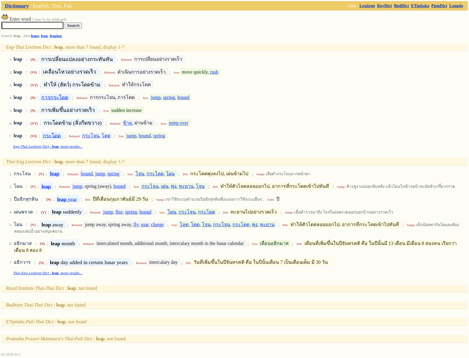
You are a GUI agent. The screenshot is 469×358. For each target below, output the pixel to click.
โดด (106, 135)
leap (44, 36)
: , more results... (47, 146)
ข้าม (127, 123)
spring (169, 97)
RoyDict (384, 5)
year (67, 199)
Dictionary (17, 6)
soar (145, 224)
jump (156, 97)
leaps (35, 36)
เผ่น (164, 186)
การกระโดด (54, 97)
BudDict (401, 5)
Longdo (456, 5)
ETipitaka (420, 5)
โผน (170, 173)
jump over (178, 123)
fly (135, 224)
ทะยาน (186, 186)
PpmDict (439, 5)
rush (214, 71)
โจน (139, 173)
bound (183, 97)
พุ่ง (173, 186)
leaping (56, 36)
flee (119, 211)
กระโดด (52, 135)
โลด (184, 224)
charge (157, 224)
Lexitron (367, 5)
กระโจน (90, 135)
